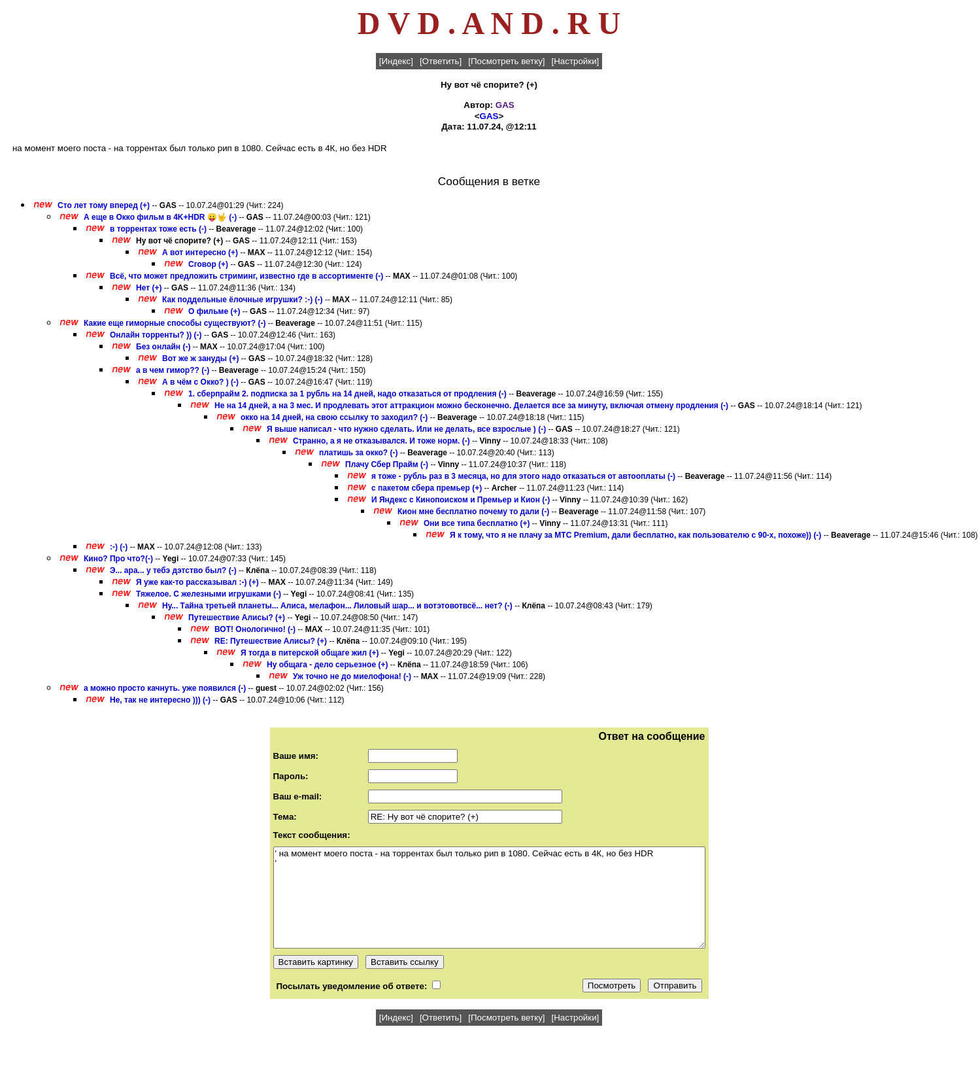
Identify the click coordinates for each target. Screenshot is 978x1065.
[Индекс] (396, 61)
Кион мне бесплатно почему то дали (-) (473, 511)
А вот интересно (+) (200, 252)
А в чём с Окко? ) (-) (200, 382)
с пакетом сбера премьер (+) (426, 488)
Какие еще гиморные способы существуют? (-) (174, 323)
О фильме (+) (214, 311)
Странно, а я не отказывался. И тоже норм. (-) (381, 440)
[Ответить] (441, 61)
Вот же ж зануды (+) (200, 358)
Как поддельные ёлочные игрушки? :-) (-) (242, 299)
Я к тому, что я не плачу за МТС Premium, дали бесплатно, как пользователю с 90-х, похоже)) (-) (635, 535)
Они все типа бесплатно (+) (477, 523)
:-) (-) (118, 546)
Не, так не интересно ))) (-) (160, 700)
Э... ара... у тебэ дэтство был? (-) (173, 570)
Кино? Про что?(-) (118, 558)
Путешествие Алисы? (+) (236, 617)
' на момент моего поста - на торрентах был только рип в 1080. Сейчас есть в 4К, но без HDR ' (489, 898)
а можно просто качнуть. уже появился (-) (165, 688)
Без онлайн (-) (163, 346)
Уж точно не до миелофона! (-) (352, 676)
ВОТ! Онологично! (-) (254, 629)
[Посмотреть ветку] (506, 61)
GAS (505, 105)
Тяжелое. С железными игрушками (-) (208, 594)
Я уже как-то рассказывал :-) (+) (197, 582)
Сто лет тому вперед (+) (104, 205)
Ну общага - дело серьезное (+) (327, 664)
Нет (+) (148, 287)
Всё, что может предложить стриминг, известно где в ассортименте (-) (246, 276)
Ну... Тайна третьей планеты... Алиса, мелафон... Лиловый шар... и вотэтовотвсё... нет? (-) (337, 605)
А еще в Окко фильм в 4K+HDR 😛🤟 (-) (160, 217)
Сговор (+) (208, 264)
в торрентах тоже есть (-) (158, 229)
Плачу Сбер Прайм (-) (386, 464)
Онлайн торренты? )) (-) (156, 335)
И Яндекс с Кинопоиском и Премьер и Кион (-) (460, 499)
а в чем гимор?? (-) (172, 370)
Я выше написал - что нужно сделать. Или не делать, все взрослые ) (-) (406, 429)
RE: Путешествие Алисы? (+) (270, 641)
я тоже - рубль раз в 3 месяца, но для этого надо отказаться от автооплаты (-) (523, 476)
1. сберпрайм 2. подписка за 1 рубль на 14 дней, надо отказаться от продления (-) (347, 393)
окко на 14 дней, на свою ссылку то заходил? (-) (334, 417)
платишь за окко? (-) (358, 452)
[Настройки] (575, 61)
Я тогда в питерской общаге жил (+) (310, 652)
